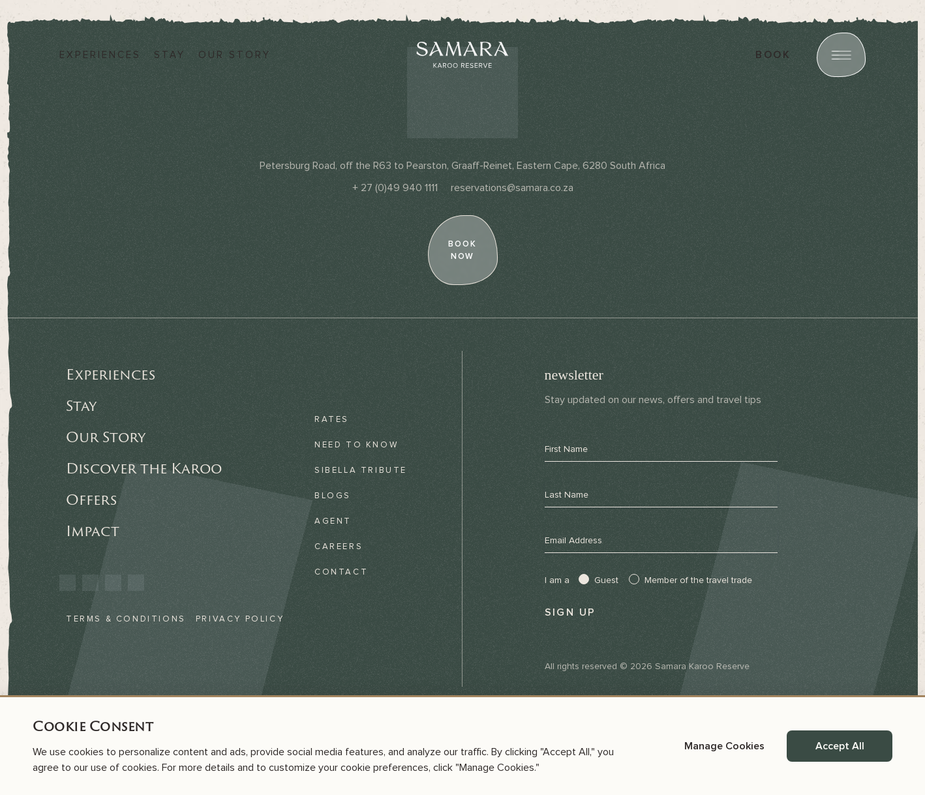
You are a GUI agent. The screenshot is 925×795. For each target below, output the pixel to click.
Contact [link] (341, 572)
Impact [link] (92, 530)
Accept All (839, 746)
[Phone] (395, 188)
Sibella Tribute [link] (360, 470)
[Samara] (462, 55)
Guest (606, 580)
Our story (234, 55)
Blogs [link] (332, 495)
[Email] (512, 188)
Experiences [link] (110, 374)
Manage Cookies (724, 746)
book (773, 55)
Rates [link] (331, 419)
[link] (67, 583)
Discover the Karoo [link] (144, 468)
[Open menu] (841, 55)
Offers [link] (91, 499)
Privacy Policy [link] (240, 619)
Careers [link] (338, 546)
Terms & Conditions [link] (126, 619)
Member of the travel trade (698, 580)
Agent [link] (333, 521)
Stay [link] (81, 405)
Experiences (100, 55)
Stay (169, 55)
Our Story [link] (105, 437)
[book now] (462, 250)
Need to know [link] (356, 445)
